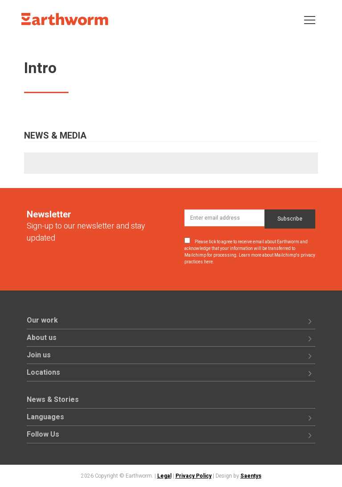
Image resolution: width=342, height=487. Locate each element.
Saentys (250, 476)
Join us (39, 355)
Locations (43, 372)
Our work (42, 320)
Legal (164, 476)
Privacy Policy (193, 476)
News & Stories (53, 399)
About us (42, 337)
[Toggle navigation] (310, 19)
